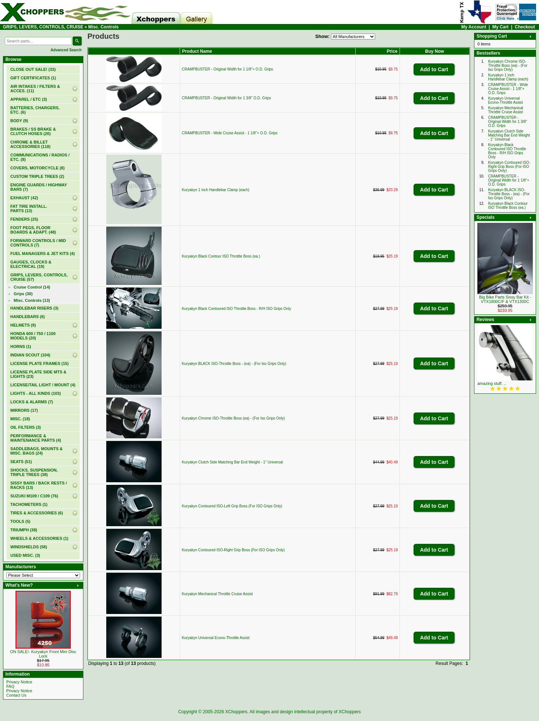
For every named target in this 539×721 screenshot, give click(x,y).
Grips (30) (23, 293)
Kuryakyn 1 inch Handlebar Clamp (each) (215, 190)
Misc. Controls (103, 27)
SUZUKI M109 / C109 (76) (34, 496)
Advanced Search (66, 50)
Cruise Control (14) (32, 287)
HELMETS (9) (23, 325)
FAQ (10, 686)
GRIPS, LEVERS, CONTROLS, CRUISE (43, 27)
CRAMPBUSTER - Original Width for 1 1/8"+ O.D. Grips (227, 69)
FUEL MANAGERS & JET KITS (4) (42, 253)
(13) (32, 300)
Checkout (525, 27)
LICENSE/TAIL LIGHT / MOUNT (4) (42, 385)
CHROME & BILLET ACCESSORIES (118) (30, 144)
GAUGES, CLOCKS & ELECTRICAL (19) (30, 264)
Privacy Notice (19, 682)
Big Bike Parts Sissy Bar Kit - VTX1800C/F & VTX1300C (505, 299)
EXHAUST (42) (24, 198)
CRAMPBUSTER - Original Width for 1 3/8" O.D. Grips (226, 98)
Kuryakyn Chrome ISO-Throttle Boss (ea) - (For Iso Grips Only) (233, 418)
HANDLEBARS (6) (27, 316)
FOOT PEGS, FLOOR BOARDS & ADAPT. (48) (33, 229)
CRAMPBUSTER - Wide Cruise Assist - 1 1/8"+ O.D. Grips (229, 133)
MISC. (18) (20, 419)
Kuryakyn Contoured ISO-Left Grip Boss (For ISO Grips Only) (232, 506)
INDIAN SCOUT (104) (30, 355)
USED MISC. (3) (25, 555)
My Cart (501, 27)
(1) (33, 78)
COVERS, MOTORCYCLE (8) (37, 168)
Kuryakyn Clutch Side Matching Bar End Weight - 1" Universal (232, 462)
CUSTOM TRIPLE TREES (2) (37, 176)
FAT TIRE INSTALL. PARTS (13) (28, 208)
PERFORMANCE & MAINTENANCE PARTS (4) (35, 438)
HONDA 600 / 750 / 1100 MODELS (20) (33, 335)
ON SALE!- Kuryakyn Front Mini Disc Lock (43, 653)
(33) (33, 69)
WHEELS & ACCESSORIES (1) (39, 538)
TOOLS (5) (20, 521)
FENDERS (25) (24, 219)
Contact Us (16, 695)
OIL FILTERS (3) (25, 427)
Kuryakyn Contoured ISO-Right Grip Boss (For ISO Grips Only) (233, 550)
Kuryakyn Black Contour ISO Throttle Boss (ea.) (221, 256)
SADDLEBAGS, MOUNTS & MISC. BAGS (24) (36, 450)
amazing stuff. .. (491, 383)
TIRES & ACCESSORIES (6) (36, 513)
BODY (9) (19, 120)
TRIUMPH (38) (23, 530)
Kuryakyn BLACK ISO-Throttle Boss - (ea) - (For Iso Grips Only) (234, 364)
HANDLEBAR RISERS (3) (34, 308)
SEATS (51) (21, 461)
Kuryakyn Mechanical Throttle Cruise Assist (217, 594)
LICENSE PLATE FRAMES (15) (39, 363)
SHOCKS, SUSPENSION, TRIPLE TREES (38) (34, 472)
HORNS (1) (20, 346)
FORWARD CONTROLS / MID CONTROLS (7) (38, 242)
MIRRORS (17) (24, 410)
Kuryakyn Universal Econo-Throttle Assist (215, 638)
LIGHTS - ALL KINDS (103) (35, 393)
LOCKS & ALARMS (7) (31, 402)
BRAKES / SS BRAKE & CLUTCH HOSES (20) (33, 131)
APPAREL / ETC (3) (28, 99)
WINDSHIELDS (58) (28, 547)
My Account (473, 27)
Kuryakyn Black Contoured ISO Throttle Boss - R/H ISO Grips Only (236, 309)
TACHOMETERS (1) (29, 504)
